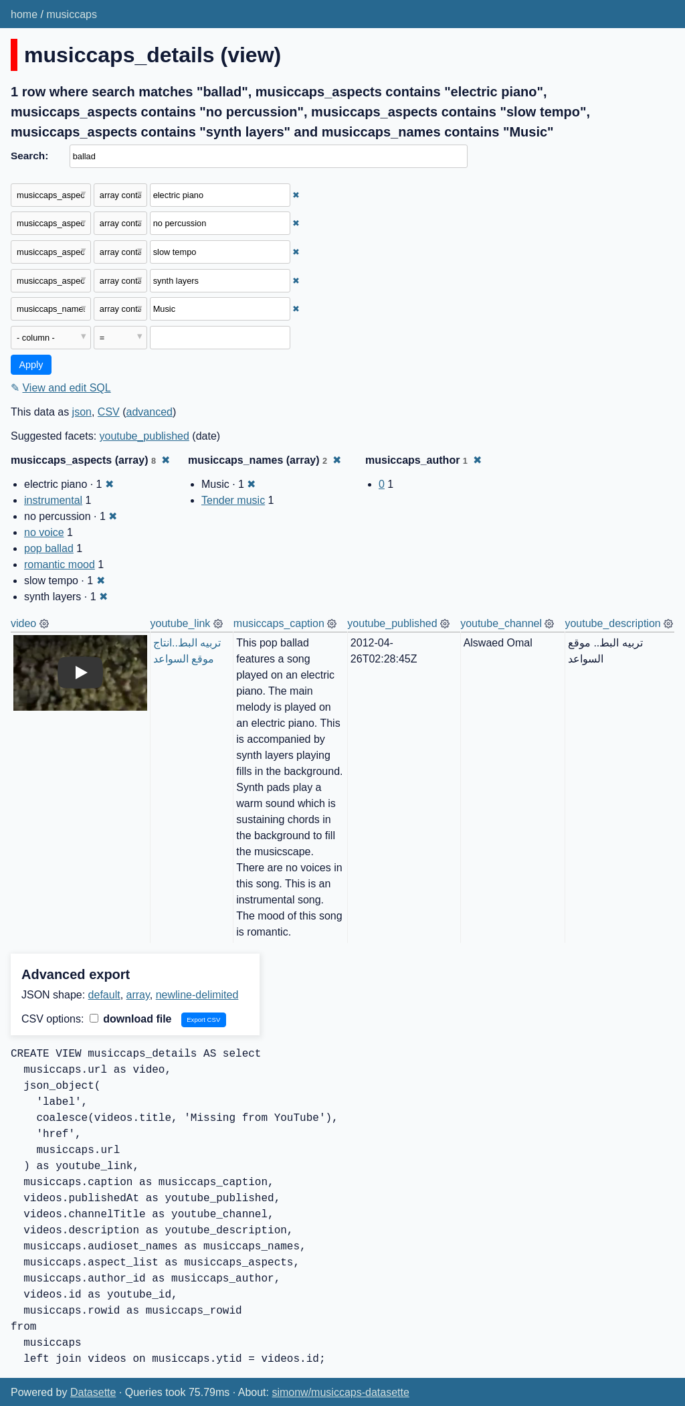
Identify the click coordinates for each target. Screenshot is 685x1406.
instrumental (53, 500)
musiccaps (71, 14)
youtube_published (144, 436)
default (104, 994)
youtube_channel (501, 623)
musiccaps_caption (278, 623)
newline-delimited (197, 994)
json (82, 412)
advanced (149, 412)
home (24, 14)
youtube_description (612, 623)
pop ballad (49, 548)
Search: (29, 155)
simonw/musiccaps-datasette (340, 1392)
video (23, 623)
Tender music (233, 500)
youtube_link (181, 623)
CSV (109, 412)
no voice (44, 532)
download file (131, 1019)
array (138, 994)
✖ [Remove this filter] (296, 195)
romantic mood (59, 564)
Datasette (93, 1392)
